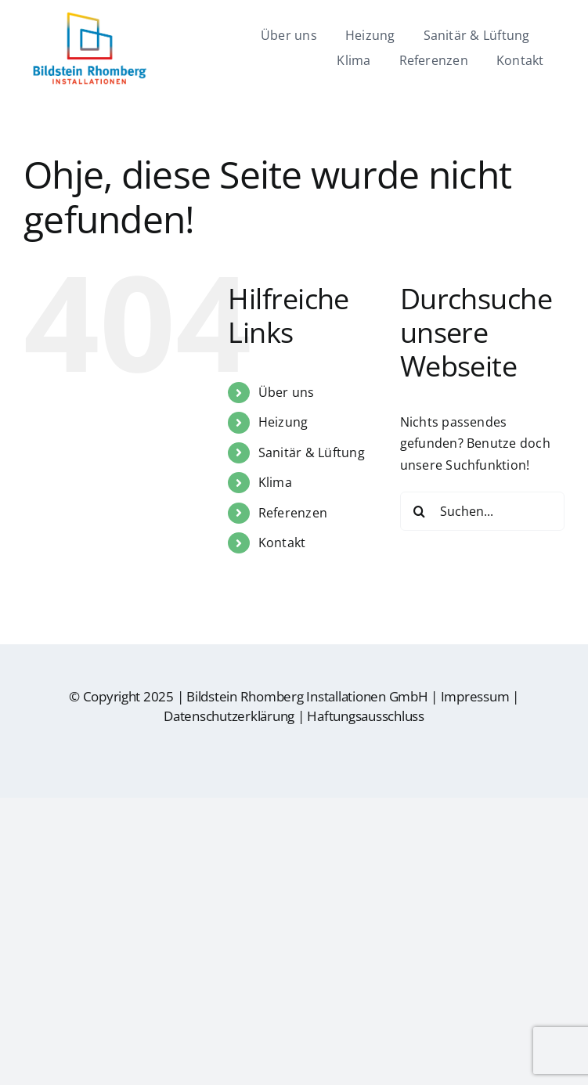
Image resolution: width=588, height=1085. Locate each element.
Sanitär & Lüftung (311, 452)
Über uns (286, 392)
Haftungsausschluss (365, 716)
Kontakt (282, 542)
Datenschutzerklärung (229, 716)
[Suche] (419, 511)
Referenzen (292, 512)
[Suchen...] (482, 511)
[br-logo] (89, 18)
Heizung (283, 422)
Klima (275, 482)
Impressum (475, 696)
